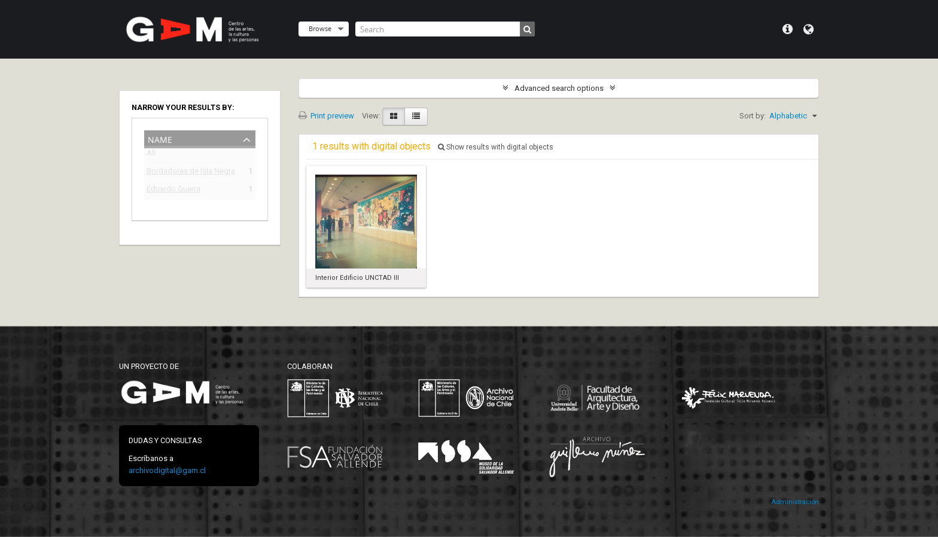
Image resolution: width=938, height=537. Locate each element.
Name (160, 138)
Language (808, 29)
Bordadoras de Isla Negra (191, 172)
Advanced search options (559, 88)
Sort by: (752, 115)
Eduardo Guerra (173, 190)
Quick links (787, 29)
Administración (795, 502)
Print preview (326, 115)
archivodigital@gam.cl (167, 470)
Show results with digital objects (495, 147)
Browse (320, 28)
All (151, 155)
